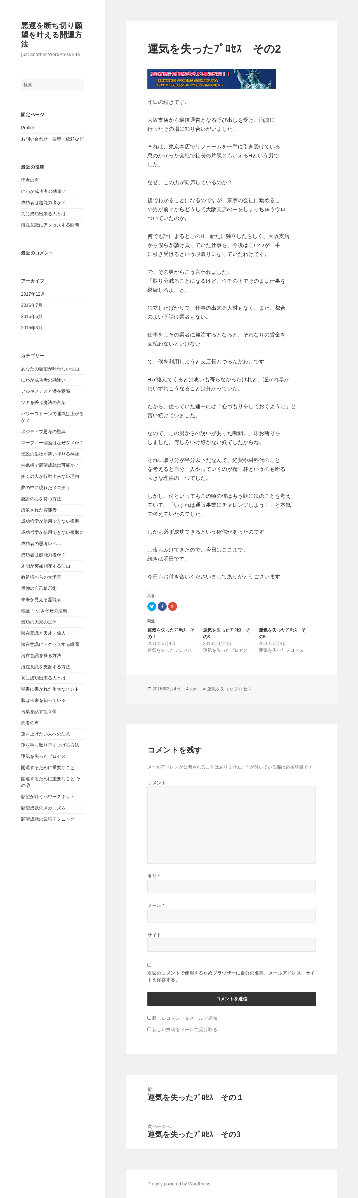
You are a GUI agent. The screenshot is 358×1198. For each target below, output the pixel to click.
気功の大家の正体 (39, 622)
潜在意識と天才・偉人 (43, 633)
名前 (153, 876)
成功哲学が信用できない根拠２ (52, 532)
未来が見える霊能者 (41, 599)
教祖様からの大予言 (41, 577)
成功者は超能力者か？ (43, 202)
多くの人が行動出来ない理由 (50, 476)
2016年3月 (32, 327)
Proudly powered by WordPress (178, 1183)
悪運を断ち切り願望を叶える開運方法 (51, 35)
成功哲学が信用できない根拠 (50, 521)
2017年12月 (33, 294)
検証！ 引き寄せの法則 (44, 610)
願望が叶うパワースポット (48, 796)
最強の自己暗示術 (39, 588)
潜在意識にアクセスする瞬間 (50, 225)
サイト (154, 935)
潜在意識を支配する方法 (45, 666)
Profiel (27, 127)
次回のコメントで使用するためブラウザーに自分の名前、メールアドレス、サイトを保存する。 (231, 976)
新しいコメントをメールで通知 (184, 1018)
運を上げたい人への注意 (45, 734)
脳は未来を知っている (43, 700)
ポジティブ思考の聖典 (43, 431)
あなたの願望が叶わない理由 (50, 368)
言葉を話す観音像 (39, 711)
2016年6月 (32, 316)
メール (155, 905)
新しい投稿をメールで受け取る (184, 1029)
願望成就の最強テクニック (48, 819)
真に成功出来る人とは (43, 213)
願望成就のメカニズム (43, 807)
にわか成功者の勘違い (43, 191)
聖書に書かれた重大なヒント (50, 689)
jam (193, 688)
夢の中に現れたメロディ (45, 487)
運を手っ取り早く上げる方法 (50, 745)
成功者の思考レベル (41, 543)
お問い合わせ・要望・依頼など (52, 139)
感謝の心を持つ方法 (41, 498)
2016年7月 (32, 305)
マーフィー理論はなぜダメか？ (52, 442)
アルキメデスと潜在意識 (45, 391)
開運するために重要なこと (48, 767)
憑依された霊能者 (39, 510)
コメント (156, 783)
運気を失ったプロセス (43, 756)
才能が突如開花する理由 (45, 566)
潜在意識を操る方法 (41, 655)
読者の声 (30, 180)
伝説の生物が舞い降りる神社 (50, 454)
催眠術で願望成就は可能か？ (50, 465)
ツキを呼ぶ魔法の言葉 (43, 402)
